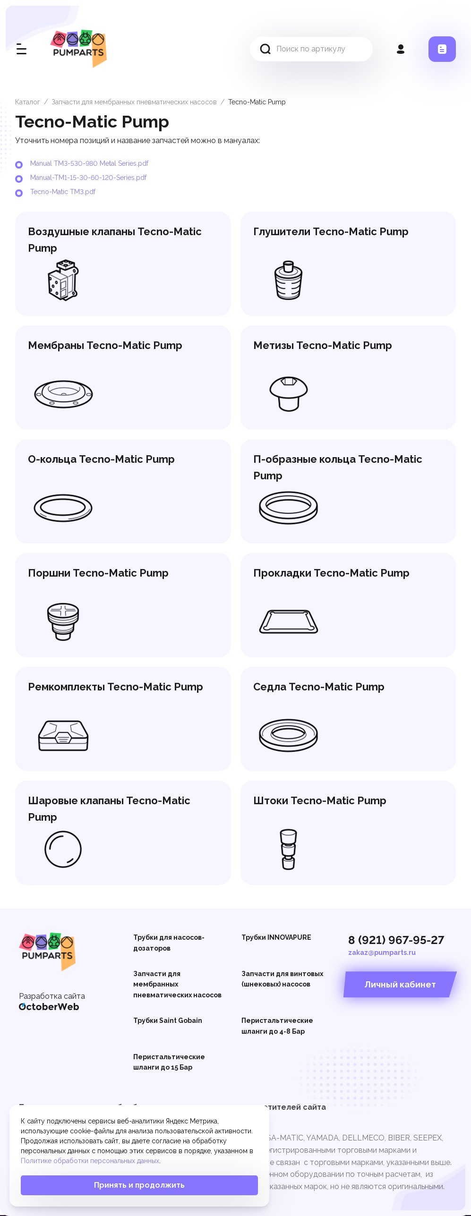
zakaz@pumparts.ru (382, 952)
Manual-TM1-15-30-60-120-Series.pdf (88, 177)
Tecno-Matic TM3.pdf (62, 192)
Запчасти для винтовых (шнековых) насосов (282, 979)
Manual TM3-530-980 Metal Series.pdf (89, 163)
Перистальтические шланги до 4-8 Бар (277, 1026)
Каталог (27, 102)
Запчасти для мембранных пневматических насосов (134, 102)
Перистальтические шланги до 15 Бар (169, 1062)
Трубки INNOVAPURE (276, 937)
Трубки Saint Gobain (167, 1020)
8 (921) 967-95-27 (396, 940)
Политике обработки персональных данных (90, 1161)
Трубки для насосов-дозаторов (169, 943)
